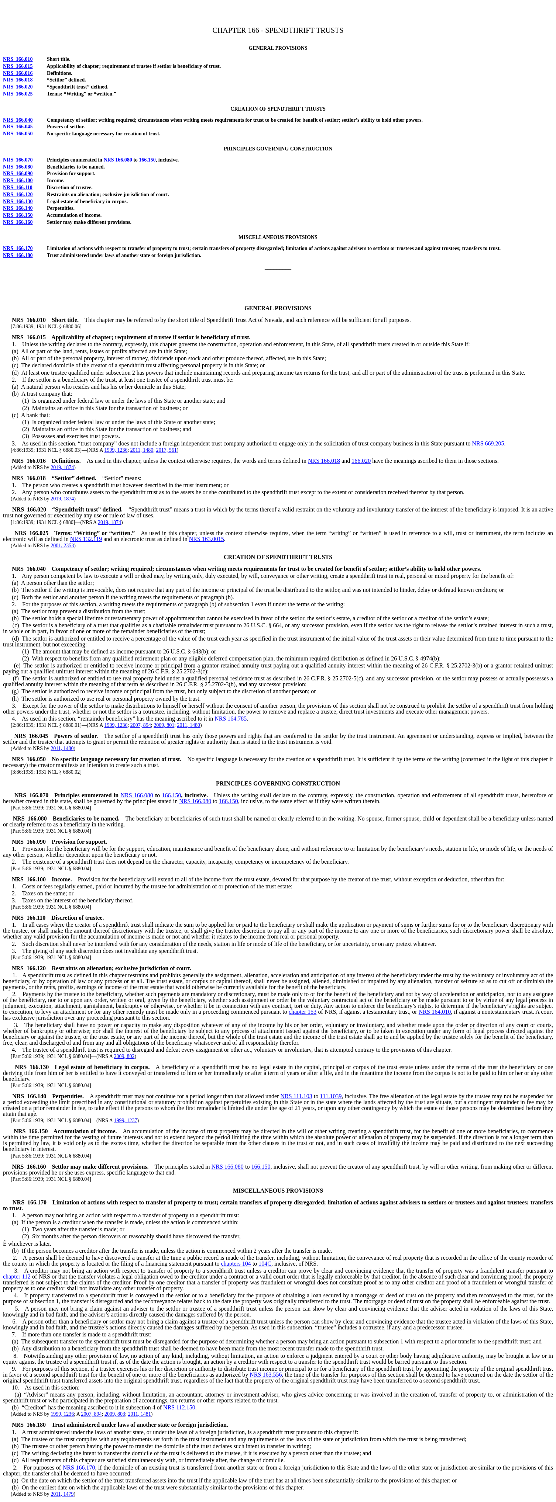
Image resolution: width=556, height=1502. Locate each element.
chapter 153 (302, 1012)
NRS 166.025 (18, 94)
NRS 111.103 (296, 1096)
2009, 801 (164, 725)
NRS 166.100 (18, 180)
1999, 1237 (125, 1120)
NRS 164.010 (435, 1012)
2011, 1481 (139, 1414)
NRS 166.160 (18, 222)
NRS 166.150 (18, 215)
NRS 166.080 (118, 160)
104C (264, 1263)
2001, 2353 (62, 545)
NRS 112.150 (179, 1407)
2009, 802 (124, 1056)
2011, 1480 (141, 450)
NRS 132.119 (86, 539)
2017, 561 (166, 450)
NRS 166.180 (18, 255)
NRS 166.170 (18, 248)
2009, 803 (114, 1414)
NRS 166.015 (18, 66)
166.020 (361, 461)
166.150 (147, 160)
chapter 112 (17, 1276)
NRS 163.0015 (206, 539)
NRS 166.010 (18, 59)
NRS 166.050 (18, 133)
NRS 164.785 (230, 718)
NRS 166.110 (17, 187)
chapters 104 (236, 1263)
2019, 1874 (62, 467)
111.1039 (331, 1096)
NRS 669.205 (488, 443)
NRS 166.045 (18, 126)
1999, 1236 (115, 450)
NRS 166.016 (18, 73)
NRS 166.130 (18, 201)
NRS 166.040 (18, 120)
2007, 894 (140, 725)
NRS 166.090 (18, 173)
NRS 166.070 (18, 160)
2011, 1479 (62, 1494)
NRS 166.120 (18, 194)
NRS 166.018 (18, 80)
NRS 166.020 (18, 87)
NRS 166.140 (18, 208)
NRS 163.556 (266, 1374)
